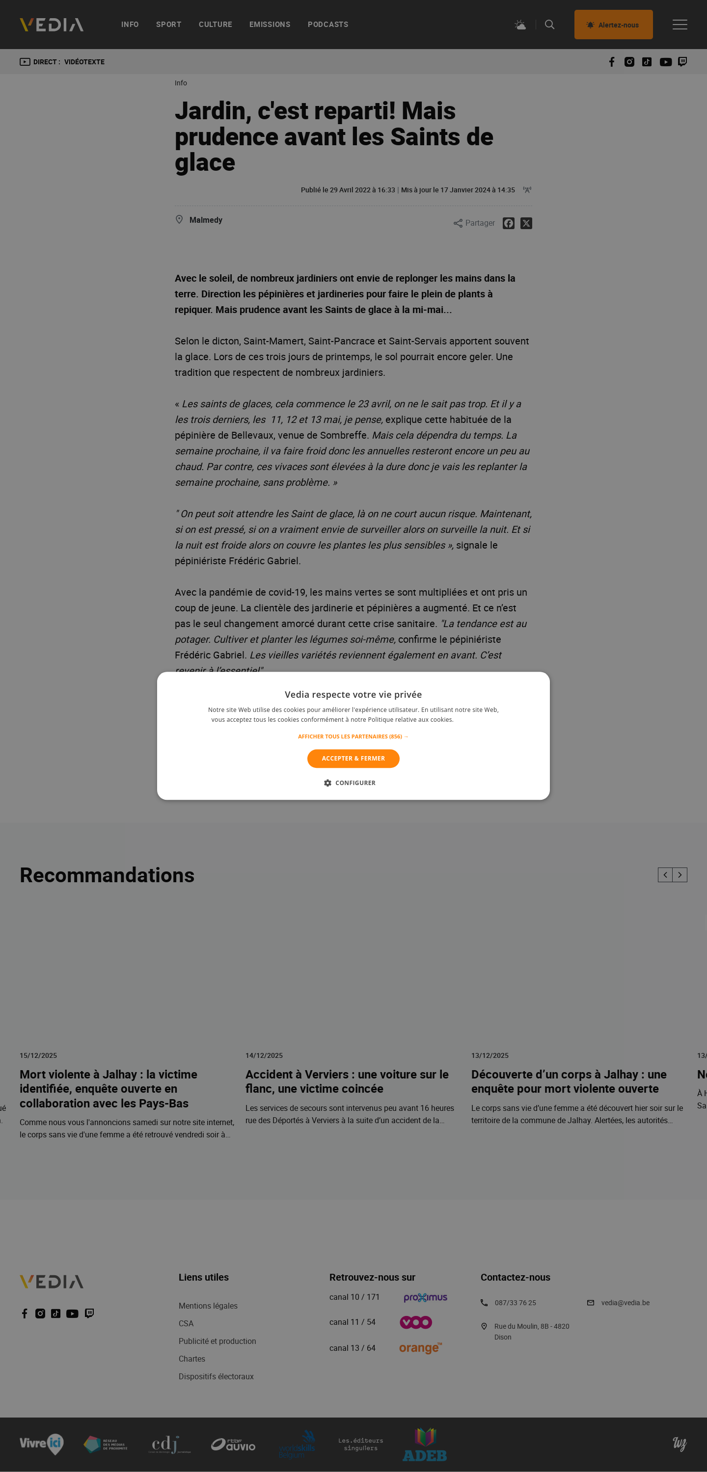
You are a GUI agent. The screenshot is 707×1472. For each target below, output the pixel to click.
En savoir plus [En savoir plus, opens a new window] (475, 720)
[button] (353, 736)
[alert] (353, 736)
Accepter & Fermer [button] (353, 758)
